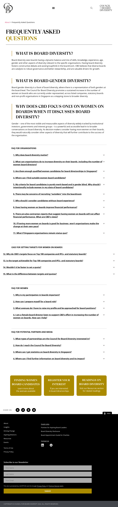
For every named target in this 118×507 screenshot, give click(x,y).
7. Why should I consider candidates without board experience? (44, 200)
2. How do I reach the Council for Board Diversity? (37, 345)
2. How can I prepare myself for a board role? (34, 301)
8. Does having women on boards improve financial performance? (45, 207)
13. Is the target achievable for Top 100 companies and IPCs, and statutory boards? (43, 260)
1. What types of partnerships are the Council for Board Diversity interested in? (51, 338)
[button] (53, 8)
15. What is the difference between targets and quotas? (30, 274)
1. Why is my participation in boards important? (36, 295)
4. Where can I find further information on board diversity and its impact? (49, 358)
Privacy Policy (41, 486)
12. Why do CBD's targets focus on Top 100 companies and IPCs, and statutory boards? (44, 254)
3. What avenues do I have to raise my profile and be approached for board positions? (54, 308)
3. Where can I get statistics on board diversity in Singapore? (42, 352)
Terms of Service (54, 486)
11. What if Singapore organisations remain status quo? (40, 233)
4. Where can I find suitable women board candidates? (39, 177)
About (7, 22)
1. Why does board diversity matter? (30, 155)
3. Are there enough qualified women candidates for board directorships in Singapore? (55, 171)
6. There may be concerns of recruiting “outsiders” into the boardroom (47, 194)
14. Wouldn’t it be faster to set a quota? (22, 267)
